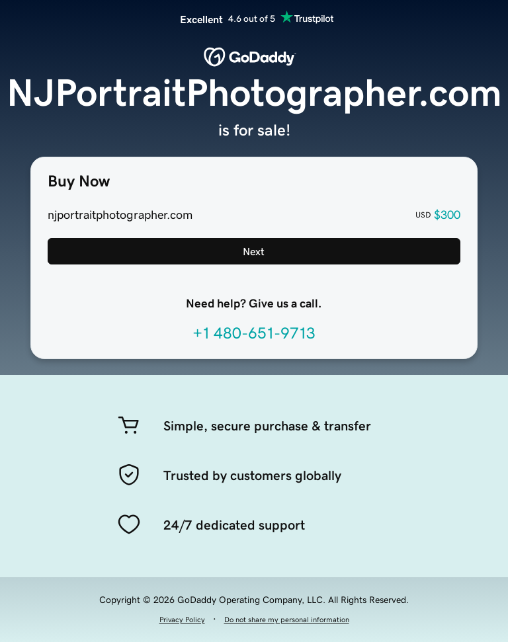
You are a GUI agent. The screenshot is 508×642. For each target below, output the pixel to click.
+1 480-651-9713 (254, 333)
